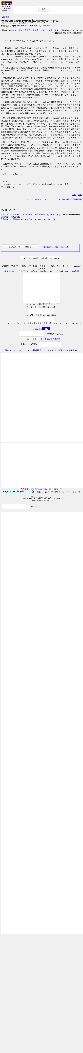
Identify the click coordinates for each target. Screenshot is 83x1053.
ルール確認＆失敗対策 (50, 345)
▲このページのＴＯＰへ (38, 199)
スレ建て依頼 (50, 356)
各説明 (76, 271)
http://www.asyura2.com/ (41, 495)
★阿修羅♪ (5, 17)
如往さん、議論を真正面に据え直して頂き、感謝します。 (34, 30)
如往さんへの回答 (9, 219)
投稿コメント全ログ (14, 356)
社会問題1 (6, 8)
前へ (80, 195)
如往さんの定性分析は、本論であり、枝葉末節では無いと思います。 (32, 214)
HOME (9, 6)
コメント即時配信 (33, 356)
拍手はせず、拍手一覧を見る (56, 247)
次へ (74, 195)
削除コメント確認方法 (68, 356)
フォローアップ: (8, 210)
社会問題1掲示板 (74, 199)
